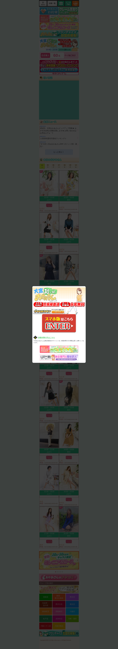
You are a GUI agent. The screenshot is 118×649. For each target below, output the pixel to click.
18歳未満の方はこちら (46, 337)
